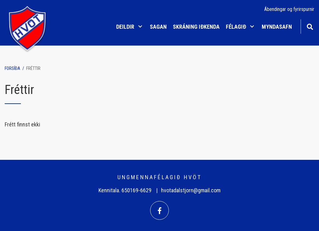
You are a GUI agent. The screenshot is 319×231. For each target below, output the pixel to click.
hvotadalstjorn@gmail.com (191, 190)
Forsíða (12, 68)
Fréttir (33, 68)
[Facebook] (159, 210)
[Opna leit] (310, 26)
